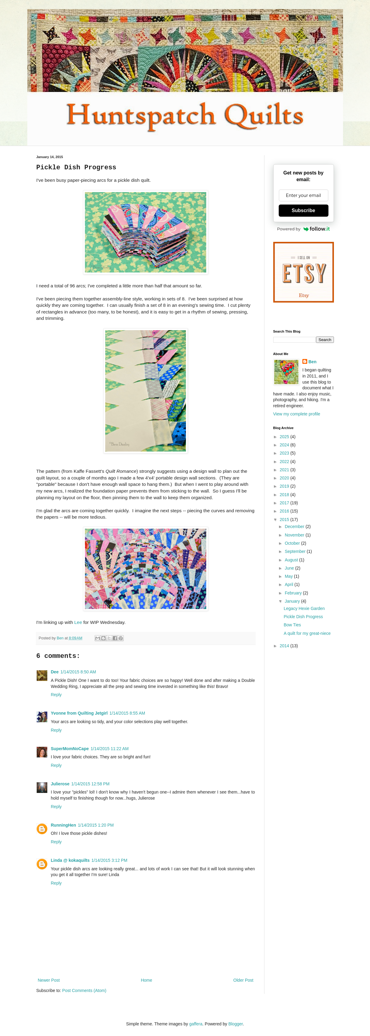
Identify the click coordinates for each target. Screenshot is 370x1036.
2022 (285, 461)
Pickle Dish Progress (303, 616)
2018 (285, 494)
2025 (285, 436)
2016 (285, 511)
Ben (312, 361)
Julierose (60, 783)
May (289, 576)
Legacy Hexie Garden (304, 608)
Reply (56, 694)
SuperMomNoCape (70, 748)
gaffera (195, 1023)
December (295, 526)
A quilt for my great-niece (307, 633)
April (289, 584)
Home (146, 980)
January (293, 601)
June (290, 568)
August (292, 559)
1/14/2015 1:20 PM (96, 825)
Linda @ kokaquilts (70, 860)
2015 (285, 519)
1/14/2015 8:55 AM (127, 713)
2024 (285, 444)
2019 (285, 486)
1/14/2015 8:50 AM (78, 671)
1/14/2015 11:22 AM (110, 748)
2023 (285, 453)
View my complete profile (296, 413)
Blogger (235, 1023)
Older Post (243, 980)
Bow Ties (292, 624)
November (295, 535)
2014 (285, 645)
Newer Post (49, 980)
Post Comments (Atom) (84, 990)
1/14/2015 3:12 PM (109, 860)
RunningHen (63, 825)
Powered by (303, 228)
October (293, 543)
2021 (285, 469)
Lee (78, 622)
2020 (285, 478)
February (294, 593)
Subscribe (303, 210)
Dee (55, 671)
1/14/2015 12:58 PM (90, 783)
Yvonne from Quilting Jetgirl (79, 713)
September (296, 551)
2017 (285, 502)
